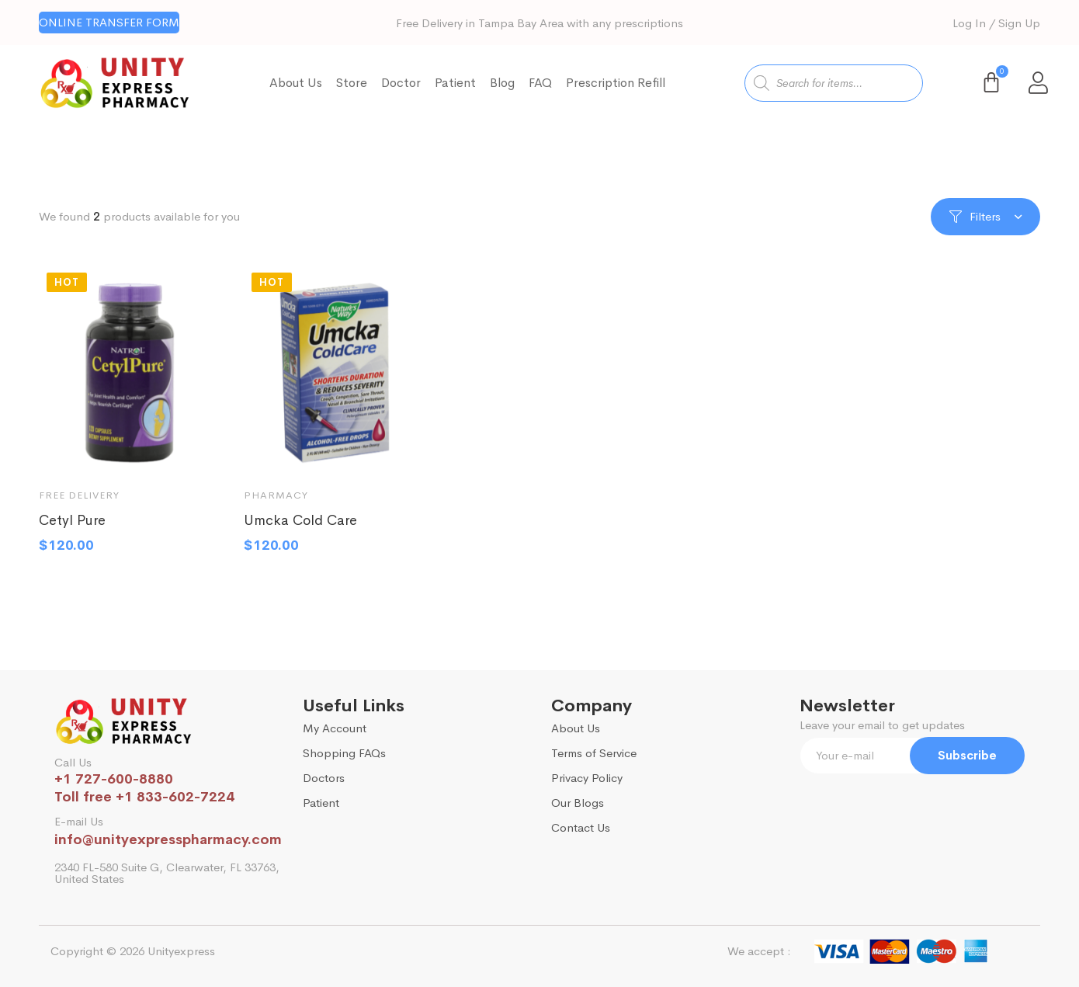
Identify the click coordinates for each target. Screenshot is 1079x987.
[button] (109, 22)
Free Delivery (79, 500)
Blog (502, 83)
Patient (455, 83)
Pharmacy (276, 500)
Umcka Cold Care (300, 525)
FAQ (540, 83)
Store (351, 83)
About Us (295, 83)
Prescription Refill (615, 83)
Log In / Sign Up (996, 23)
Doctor (401, 83)
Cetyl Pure (72, 525)
